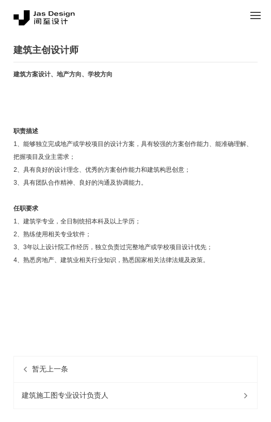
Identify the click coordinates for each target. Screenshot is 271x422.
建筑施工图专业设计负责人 (65, 395)
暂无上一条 (50, 369)
